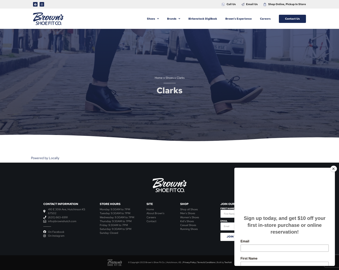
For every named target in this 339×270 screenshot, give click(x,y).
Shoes (170, 78)
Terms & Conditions (206, 262)
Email (224, 221)
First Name (227, 208)
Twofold (228, 262)
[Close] (333, 169)
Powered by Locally (45, 158)
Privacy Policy (189, 262)
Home (159, 78)
